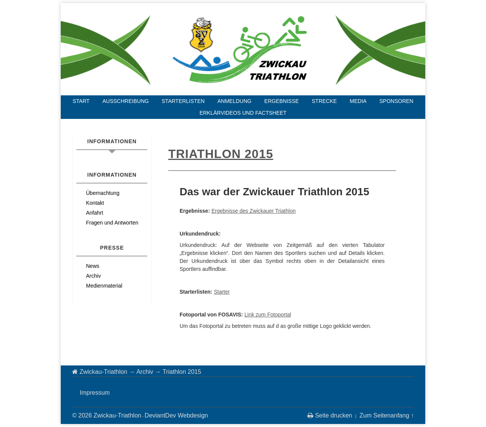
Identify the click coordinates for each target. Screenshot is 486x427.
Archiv (93, 276)
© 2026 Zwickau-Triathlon (106, 415)
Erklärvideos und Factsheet (242, 113)
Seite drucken (330, 415)
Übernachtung (102, 193)
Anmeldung (234, 101)
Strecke (324, 101)
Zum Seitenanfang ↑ (387, 415)
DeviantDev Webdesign (176, 415)
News (92, 266)
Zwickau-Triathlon (103, 371)
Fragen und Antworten (112, 223)
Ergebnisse (281, 101)
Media (358, 101)
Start (81, 101)
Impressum (95, 392)
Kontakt (95, 203)
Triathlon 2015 (220, 154)
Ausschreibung (126, 101)
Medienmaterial (104, 286)
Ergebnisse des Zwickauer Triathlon (253, 211)
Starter (222, 292)
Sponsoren (396, 101)
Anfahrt (94, 213)
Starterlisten (183, 101)
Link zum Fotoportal (268, 315)
